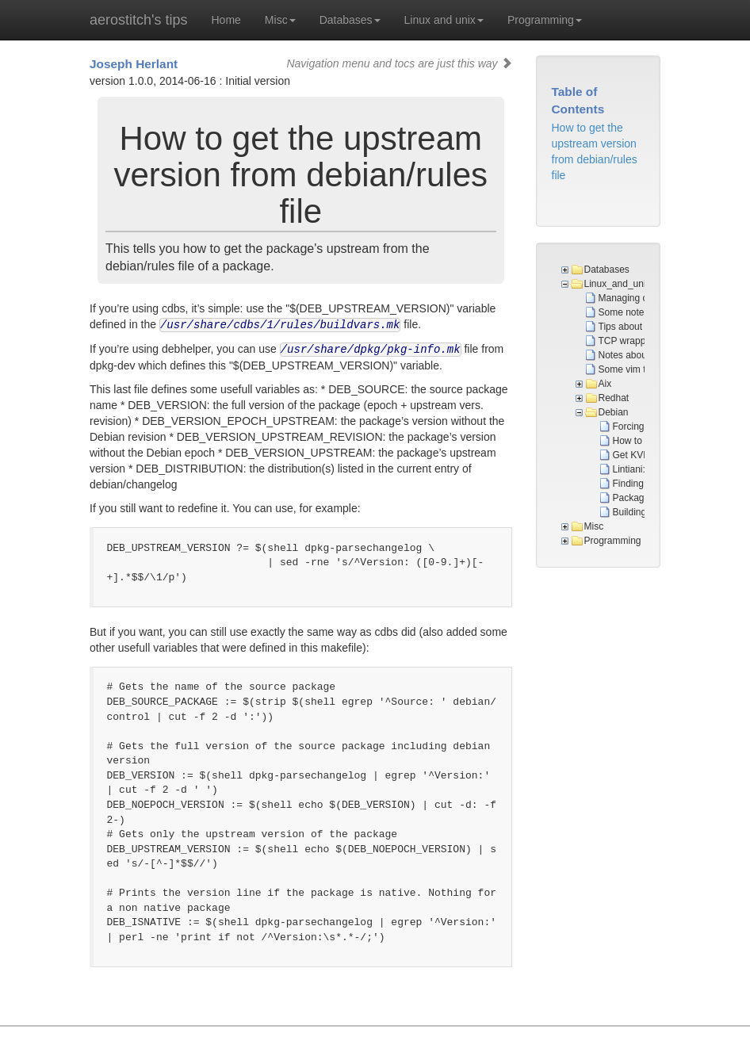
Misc (280, 19)
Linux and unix (444, 19)
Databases (350, 19)
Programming (544, 19)
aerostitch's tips (139, 20)
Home (226, 19)
